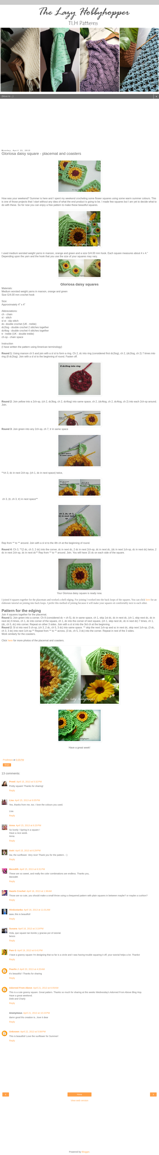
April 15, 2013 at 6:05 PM (27, 800)
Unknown (14, 1031)
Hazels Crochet (17, 891)
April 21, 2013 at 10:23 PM (36, 1013)
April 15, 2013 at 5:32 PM (29, 781)
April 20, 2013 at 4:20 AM (32, 969)
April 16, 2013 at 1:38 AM (39, 891)
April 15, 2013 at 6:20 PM (28, 825)
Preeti (12, 781)
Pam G (12, 950)
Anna (12, 825)
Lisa (11, 800)
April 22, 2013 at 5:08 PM (33, 1031)
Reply (12, 790)
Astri (11, 850)
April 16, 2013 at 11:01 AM (37, 910)
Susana (13, 928)
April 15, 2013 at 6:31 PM (32, 869)
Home (79, 1094)
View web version (79, 1100)
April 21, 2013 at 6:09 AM (46, 988)
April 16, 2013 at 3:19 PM (30, 928)
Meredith (14, 869)
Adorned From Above (20, 988)
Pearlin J (14, 969)
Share (6, 765)
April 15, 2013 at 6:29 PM (28, 850)
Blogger (85, 1152)
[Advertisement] (79, 126)
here (148, 599)
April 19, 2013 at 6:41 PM (30, 950)
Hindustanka (16, 910)
